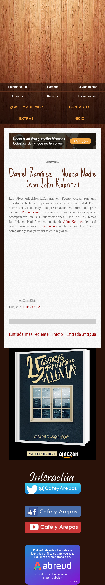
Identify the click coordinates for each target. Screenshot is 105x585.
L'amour (52, 86)
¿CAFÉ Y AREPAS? (26, 107)
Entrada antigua (81, 334)
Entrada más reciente (29, 334)
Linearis (17, 96)
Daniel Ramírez (33, 212)
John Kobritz (72, 221)
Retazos (52, 96)
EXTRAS (26, 118)
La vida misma (87, 86)
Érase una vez (87, 96)
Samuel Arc (49, 226)
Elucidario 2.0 (17, 86)
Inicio (57, 334)
